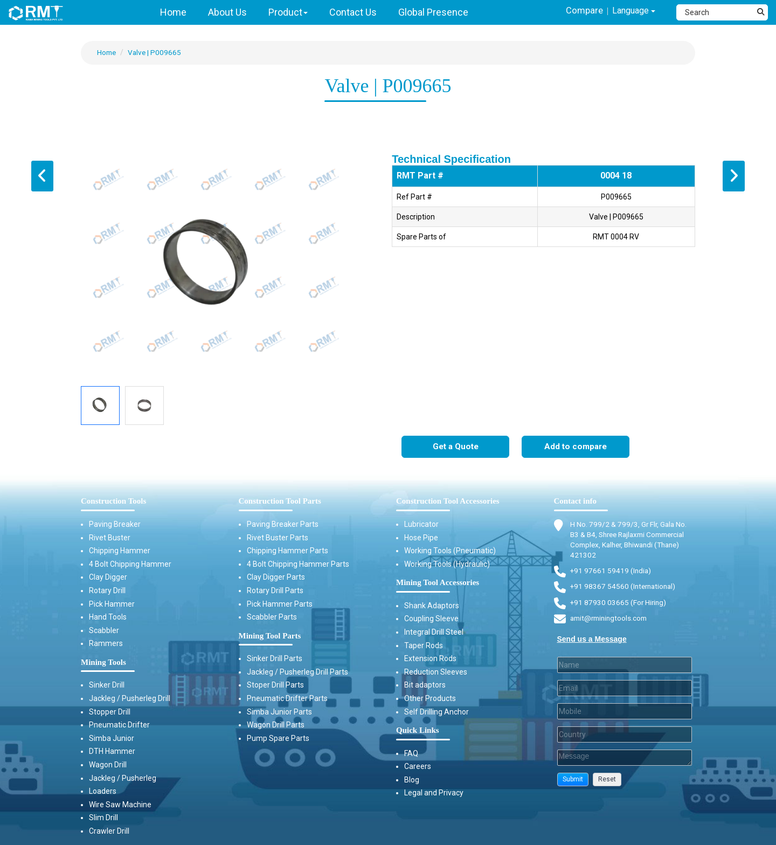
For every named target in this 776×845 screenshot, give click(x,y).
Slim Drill (103, 818)
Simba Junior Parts (279, 711)
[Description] (624, 760)
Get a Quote (455, 447)
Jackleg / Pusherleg (122, 778)
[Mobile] (624, 714)
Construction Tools (113, 501)
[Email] (624, 691)
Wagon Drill (108, 765)
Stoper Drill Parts (275, 685)
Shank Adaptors (431, 605)
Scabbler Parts (272, 617)
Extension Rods (430, 659)
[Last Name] (624, 667)
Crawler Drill (109, 831)
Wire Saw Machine (120, 804)
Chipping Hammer (119, 551)
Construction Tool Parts (280, 501)
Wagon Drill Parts (275, 725)
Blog (411, 780)
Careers (417, 766)
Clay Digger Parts (276, 577)
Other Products (430, 699)
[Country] (624, 737)
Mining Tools (103, 662)
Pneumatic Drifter (119, 725)
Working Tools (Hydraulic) (447, 564)
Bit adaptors (425, 685)
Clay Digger (108, 577)
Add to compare (575, 447)
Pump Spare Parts (278, 738)
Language (631, 11)
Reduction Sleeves (435, 672)
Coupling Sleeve (431, 619)
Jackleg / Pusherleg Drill (129, 699)
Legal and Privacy (433, 793)
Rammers (106, 644)
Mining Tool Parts (270, 635)
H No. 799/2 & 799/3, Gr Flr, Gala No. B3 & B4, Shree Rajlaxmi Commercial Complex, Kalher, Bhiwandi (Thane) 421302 (632, 540)
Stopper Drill (109, 711)
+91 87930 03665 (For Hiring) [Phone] (619, 604)
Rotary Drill (107, 591)
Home (107, 52)
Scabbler (104, 630)
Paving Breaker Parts (282, 524)
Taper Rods (423, 645)
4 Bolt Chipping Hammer (130, 564)
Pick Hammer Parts (280, 604)
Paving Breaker (115, 524)
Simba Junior (111, 738)
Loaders (102, 791)
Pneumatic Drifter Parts (287, 699)
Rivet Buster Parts (277, 537)
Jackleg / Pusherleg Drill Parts (297, 672)
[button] (572, 782)
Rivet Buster (109, 537)
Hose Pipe (421, 537)
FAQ (411, 753)
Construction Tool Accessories (448, 501)
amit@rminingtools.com (611, 620)
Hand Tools (108, 617)
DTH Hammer (112, 751)
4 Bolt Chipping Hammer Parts (298, 564)
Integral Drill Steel (433, 632)
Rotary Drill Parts (275, 591)
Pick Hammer (112, 604)
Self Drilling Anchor (436, 711)
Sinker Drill (106, 685)
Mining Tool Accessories (437, 583)
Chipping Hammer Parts (287, 551)
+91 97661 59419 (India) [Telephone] (611, 572)
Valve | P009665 (156, 52)
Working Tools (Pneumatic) (450, 551)
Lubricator (421, 524)
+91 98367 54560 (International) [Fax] (625, 588)
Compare (578, 11)
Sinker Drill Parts (274, 659)
